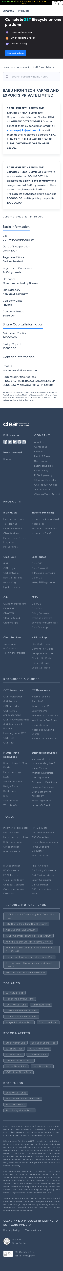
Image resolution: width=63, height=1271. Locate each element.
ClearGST (37, 563)
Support (7, 459)
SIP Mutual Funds (12, 781)
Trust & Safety (42, 489)
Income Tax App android (45, 519)
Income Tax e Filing (14, 519)
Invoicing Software (42, 618)
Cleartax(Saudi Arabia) (47, 494)
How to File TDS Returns (45, 715)
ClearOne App (40, 627)
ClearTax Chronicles (45, 480)
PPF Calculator (40, 827)
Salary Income (40, 710)
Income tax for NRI (42, 533)
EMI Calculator (11, 832)
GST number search (43, 832)
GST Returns (10, 701)
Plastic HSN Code (41, 658)
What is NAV (10, 805)
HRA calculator (11, 865)
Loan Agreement (41, 777)
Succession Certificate (44, 782)
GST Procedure (11, 706)
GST (5, 563)
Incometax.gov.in (41, 725)
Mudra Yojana (39, 768)
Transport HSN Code (43, 653)
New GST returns (12, 577)
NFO (5, 795)
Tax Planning (10, 523)
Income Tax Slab (41, 696)
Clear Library (41, 470)
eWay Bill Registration (44, 582)
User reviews (41, 461)
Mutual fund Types (13, 772)
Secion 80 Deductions (44, 528)
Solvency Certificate (43, 787)
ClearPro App (10, 622)
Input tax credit (12, 587)
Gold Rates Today (13, 880)
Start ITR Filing (57, 3)
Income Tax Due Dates (44, 738)
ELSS (6, 776)
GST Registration (13, 696)
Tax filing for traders (14, 652)
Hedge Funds (10, 786)
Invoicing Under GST (14, 733)
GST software (11, 573)
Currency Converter (14, 884)
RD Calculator (11, 870)
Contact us (40, 446)
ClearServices (11, 533)
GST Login (9, 568)
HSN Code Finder (41, 644)
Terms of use (33, 1230)
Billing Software (40, 613)
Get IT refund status (43, 875)
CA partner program (14, 603)
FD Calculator (11, 875)
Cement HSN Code (42, 648)
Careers (38, 451)
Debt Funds (9, 791)
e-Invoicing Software (43, 573)
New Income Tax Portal (44, 720)
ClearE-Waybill (40, 568)
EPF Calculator (40, 884)
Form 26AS (37, 701)
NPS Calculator (40, 855)
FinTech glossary (43, 475)
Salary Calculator (41, 880)
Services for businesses (45, 622)
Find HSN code (40, 865)
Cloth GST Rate (40, 663)
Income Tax (38, 523)
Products (26, 10)
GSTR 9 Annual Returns (16, 719)
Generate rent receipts (45, 842)
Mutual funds (10, 546)
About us (39, 442)
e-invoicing (9, 582)
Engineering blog (43, 465)
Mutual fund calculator (15, 837)
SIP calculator (11, 846)
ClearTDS (37, 577)
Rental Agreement (42, 800)
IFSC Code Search (42, 837)
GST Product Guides (45, 484)
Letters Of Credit (41, 805)
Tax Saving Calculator (44, 870)
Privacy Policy (11, 1230)
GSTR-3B (8, 742)
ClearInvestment (12, 528)
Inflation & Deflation (43, 772)
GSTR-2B (8, 738)
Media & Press (42, 456)
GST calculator (11, 851)
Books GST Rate (41, 667)
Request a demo (15, 53)
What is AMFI (10, 800)
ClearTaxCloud (11, 618)
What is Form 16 (40, 706)
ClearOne (37, 608)
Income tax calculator (15, 827)
